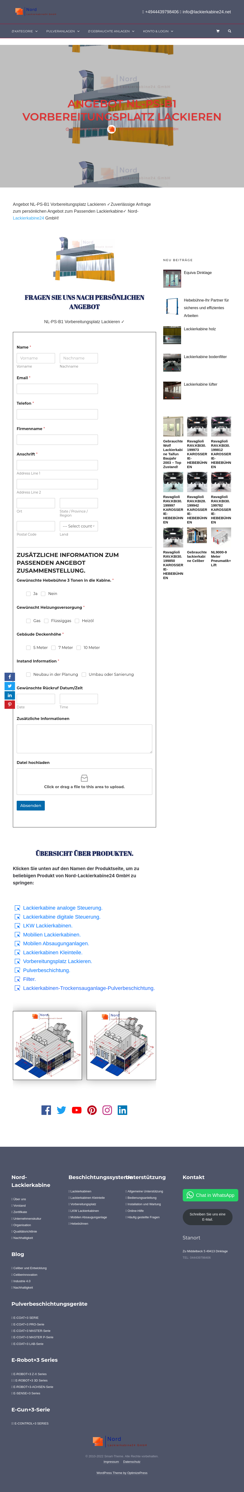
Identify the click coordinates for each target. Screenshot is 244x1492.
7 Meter (65, 647)
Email (23, 378)
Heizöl (88, 621)
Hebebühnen (78, 1223)
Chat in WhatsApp (215, 1195)
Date (21, 707)
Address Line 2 (29, 492)
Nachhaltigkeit (22, 1238)
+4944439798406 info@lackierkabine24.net (186, 12)
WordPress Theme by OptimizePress (122, 1472)
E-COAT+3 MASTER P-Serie (32, 1337)
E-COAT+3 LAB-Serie (27, 1344)
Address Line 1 (28, 473)
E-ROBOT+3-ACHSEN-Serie (32, 1387)
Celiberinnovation (24, 1274)
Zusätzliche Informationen (43, 718)
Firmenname (31, 429)
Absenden (30, 805)
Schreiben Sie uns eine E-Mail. (207, 1216)
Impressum (111, 1461)
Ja (35, 593)
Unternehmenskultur (26, 1218)
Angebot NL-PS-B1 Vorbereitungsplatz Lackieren (122, 110)
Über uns (18, 1199)
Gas (37, 621)
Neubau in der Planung (55, 674)
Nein (52, 593)
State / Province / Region (74, 513)
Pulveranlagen (60, 31)
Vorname (24, 367)
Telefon (25, 403)
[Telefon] (57, 414)
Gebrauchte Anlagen (109, 31)
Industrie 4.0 (20, 1281)
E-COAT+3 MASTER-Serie (31, 1331)
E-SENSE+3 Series (25, 1393)
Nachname (69, 367)
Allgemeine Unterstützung (144, 1191)
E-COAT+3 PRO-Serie (27, 1324)
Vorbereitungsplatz (82, 1204)
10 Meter (92, 647)
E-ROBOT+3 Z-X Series (28, 1374)
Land (64, 535)
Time (64, 707)
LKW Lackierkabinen (84, 1211)
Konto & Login (155, 31)
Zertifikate (19, 1212)
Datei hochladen (33, 762)
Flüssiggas (61, 621)
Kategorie (22, 31)
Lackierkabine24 (28, 218)
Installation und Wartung (143, 1204)
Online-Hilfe (135, 1211)
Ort (19, 511)
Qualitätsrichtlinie (24, 1231)
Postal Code (26, 535)
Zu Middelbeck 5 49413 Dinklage (205, 1251)
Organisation (21, 1225)
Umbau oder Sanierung (111, 674)
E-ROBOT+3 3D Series (29, 1380)
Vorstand (18, 1205)
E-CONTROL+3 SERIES (30, 1423)
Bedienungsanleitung (141, 1197)
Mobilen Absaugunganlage (88, 1217)
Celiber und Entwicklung (29, 1268)
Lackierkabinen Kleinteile (87, 1197)
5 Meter (40, 647)
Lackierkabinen (80, 1191)
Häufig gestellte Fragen (143, 1217)
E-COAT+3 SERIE (25, 1317)
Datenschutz (131, 1461)
